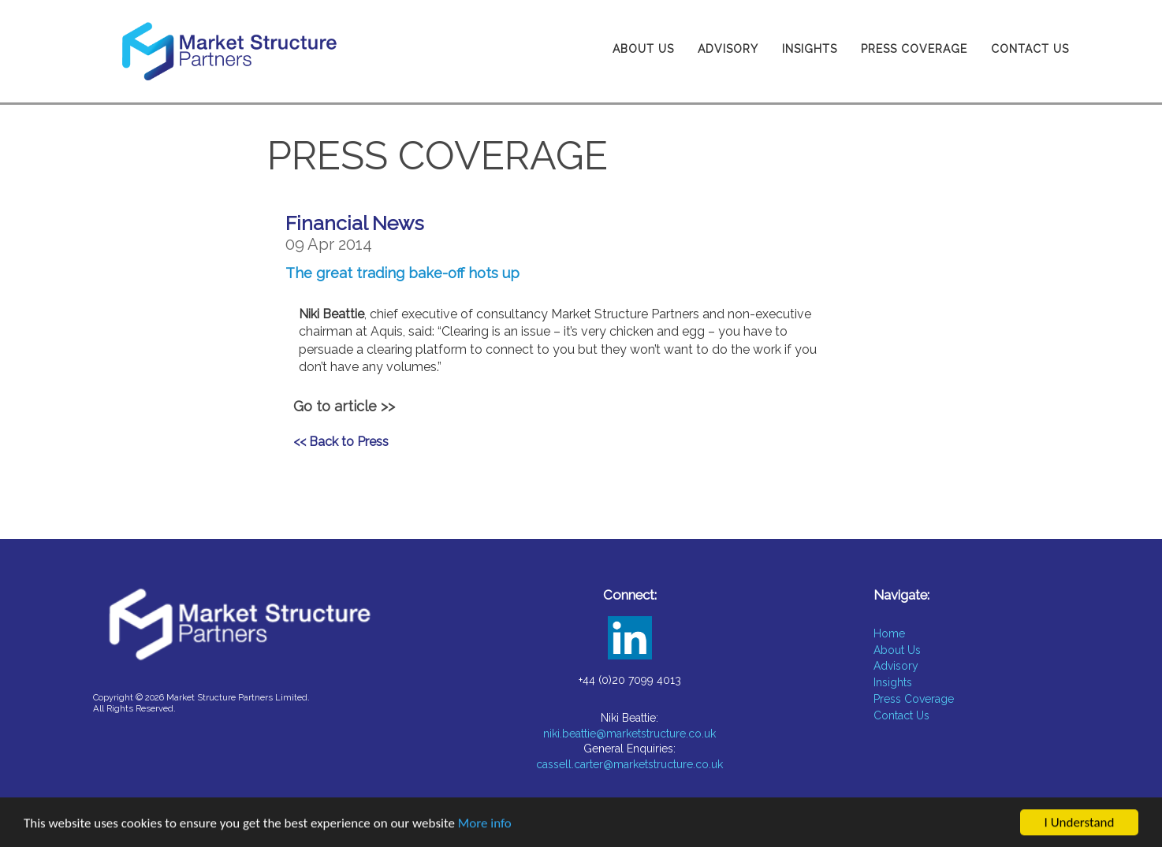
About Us (643, 49)
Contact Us (1030, 49)
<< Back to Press (341, 441)
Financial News (354, 223)
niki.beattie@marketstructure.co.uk (629, 733)
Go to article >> (344, 406)
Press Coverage (914, 49)
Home (889, 633)
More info (485, 824)
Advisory (728, 49)
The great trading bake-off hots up (402, 273)
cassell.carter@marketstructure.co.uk (629, 764)
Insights (809, 49)
